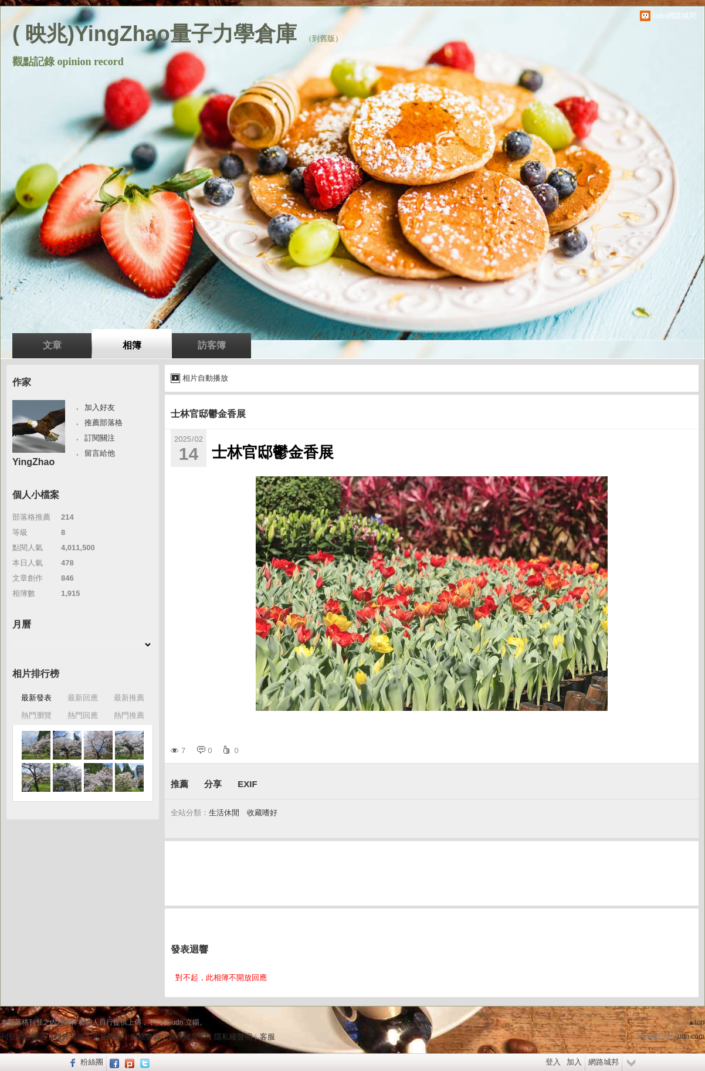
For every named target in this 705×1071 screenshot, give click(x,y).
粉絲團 (91, 1062)
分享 (213, 784)
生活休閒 (224, 812)
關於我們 (69, 1036)
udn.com (690, 1036)
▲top (695, 1022)
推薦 (179, 784)
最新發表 (36, 697)
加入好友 (99, 407)
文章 (52, 345)
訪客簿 (212, 345)
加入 (574, 1062)
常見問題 (107, 1036)
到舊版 (323, 38)
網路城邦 (603, 1062)
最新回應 (82, 697)
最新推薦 (129, 697)
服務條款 (145, 1036)
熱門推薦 (129, 715)
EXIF (247, 784)
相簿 (132, 345)
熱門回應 (82, 715)
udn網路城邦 (675, 15)
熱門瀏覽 (36, 715)
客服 (267, 1036)
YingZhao (33, 462)
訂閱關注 (99, 437)
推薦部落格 (103, 422)
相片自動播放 (205, 378)
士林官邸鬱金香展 (208, 414)
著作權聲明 (187, 1036)
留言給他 (99, 453)
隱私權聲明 (233, 1036)
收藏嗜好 (262, 812)
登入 (553, 1062)
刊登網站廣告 (23, 1036)
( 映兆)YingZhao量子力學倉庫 (154, 34)
